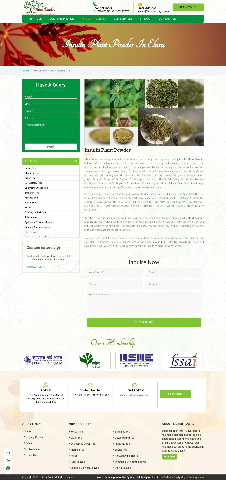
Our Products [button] (32, 161)
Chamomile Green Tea (36, 188)
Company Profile (61, 18)
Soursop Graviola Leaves (37, 227)
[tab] (50, 161)
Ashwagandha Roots (35, 212)
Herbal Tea (30, 168)
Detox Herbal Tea (33, 183)
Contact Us (167, 18)
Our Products (93, 18)
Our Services (123, 18)
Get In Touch (188, 7)
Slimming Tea (32, 173)
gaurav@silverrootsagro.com (153, 11)
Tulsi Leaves (31, 217)
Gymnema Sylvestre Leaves (39, 222)
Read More (170, 456)
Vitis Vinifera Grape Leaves (39, 237)
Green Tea (30, 178)
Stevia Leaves (32, 232)
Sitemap (146, 18)
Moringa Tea (31, 197)
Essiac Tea (30, 202)
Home (36, 18)
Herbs (28, 207)
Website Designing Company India (183, 477)
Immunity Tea (32, 192)
